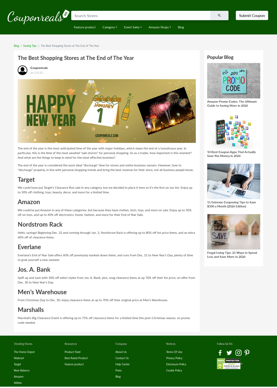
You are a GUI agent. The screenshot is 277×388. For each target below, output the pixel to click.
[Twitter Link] (229, 352)
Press (118, 370)
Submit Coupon (252, 15)
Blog (181, 27)
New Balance (21, 370)
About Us (121, 352)
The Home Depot (24, 352)
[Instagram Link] (238, 352)
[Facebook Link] (220, 352)
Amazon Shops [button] (159, 27)
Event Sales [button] (131, 27)
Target (17, 364)
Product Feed (72, 352)
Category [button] (109, 27)
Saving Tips (30, 45)
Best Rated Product (76, 358)
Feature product (85, 27)
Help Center (122, 364)
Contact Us (122, 358)
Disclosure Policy (176, 364)
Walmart (19, 358)
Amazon (18, 376)
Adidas (18, 382)
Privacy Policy (174, 358)
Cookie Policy (174, 370)
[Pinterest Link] (247, 352)
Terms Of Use (174, 352)
